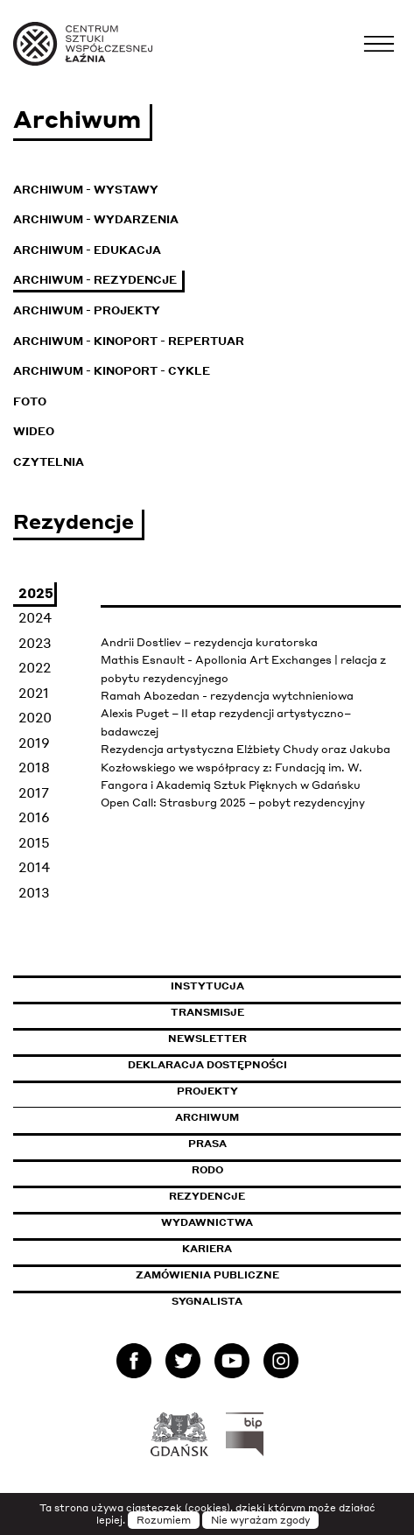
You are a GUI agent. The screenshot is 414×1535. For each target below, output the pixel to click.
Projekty (207, 1091)
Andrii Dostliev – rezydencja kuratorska (209, 642)
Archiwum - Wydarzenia (96, 219)
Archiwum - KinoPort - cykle (111, 370)
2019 (34, 742)
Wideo (33, 431)
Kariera (207, 1249)
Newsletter (207, 1038)
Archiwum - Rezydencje (95, 279)
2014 (34, 867)
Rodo (207, 1170)
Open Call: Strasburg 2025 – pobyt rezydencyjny (233, 802)
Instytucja (207, 986)
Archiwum (207, 1117)
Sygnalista (207, 1301)
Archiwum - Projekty (86, 310)
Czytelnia (48, 461)
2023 (35, 642)
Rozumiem (164, 1520)
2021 (33, 692)
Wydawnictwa (207, 1222)
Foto (29, 401)
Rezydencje (207, 1196)
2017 (33, 792)
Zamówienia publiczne (247, 1275)
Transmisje (282, 1012)
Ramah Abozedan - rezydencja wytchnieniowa (227, 695)
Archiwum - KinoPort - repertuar (128, 341)
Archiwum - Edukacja (87, 250)
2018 (34, 767)
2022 (34, 667)
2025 (35, 593)
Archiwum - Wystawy (85, 189)
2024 (35, 617)
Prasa (207, 1143)
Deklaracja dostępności (207, 1065)
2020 (35, 717)
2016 (34, 817)
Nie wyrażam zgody (260, 1520)
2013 (34, 892)
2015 (34, 842)
